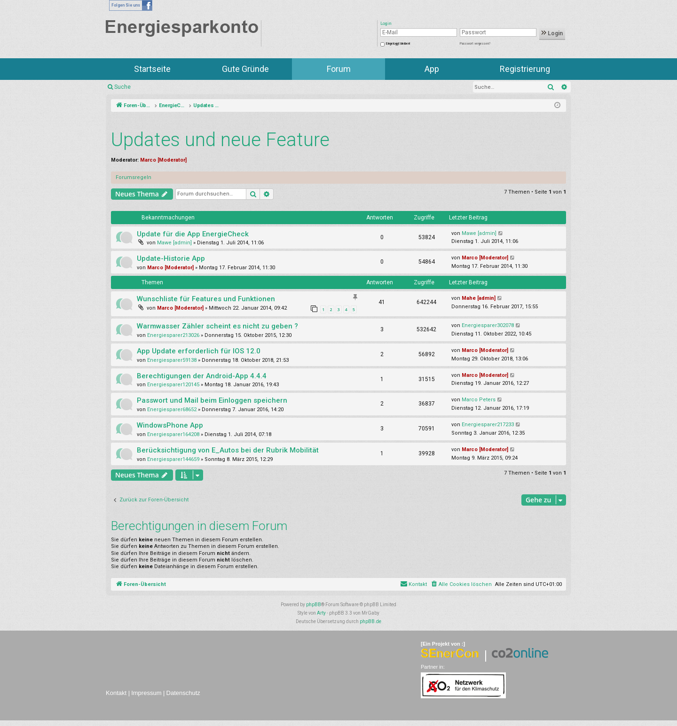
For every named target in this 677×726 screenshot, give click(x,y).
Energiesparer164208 (173, 434)
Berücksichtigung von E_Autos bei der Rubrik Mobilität (228, 450)
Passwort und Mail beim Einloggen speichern (212, 400)
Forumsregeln (133, 177)
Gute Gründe (245, 69)
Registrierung (525, 69)
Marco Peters (479, 400)
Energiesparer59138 (172, 360)
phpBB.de (370, 621)
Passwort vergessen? (475, 44)
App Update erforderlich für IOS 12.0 (198, 351)
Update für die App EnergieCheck (193, 234)
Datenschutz (183, 692)
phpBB (313, 604)
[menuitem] (461, 584)
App (432, 69)
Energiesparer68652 (172, 409)
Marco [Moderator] (163, 160)
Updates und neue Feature (220, 140)
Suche (122, 87)
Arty (321, 613)
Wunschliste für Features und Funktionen (206, 299)
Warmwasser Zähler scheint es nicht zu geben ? (217, 326)
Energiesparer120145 (173, 385)
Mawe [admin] (174, 243)
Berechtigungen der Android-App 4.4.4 (202, 376)
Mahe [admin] (479, 298)
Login (552, 33)
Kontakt (116, 692)
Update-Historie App (171, 258)
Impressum (146, 692)
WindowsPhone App (170, 425)
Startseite (152, 69)
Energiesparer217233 (488, 425)
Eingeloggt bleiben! (398, 44)
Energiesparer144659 (173, 459)
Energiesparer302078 (488, 325)
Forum (339, 69)
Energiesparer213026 (173, 335)
